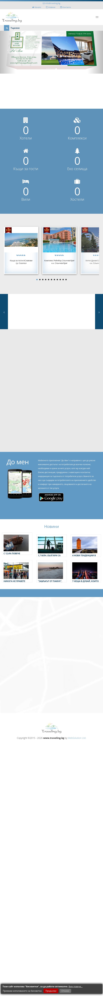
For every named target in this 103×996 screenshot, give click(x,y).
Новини (50, 7)
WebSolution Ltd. (77, 738)
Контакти (65, 7)
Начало (36, 7)
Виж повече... (75, 986)
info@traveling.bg (51, 3)
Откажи (65, 990)
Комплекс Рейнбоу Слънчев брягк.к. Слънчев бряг (59, 261)
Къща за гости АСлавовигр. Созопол (21, 261)
